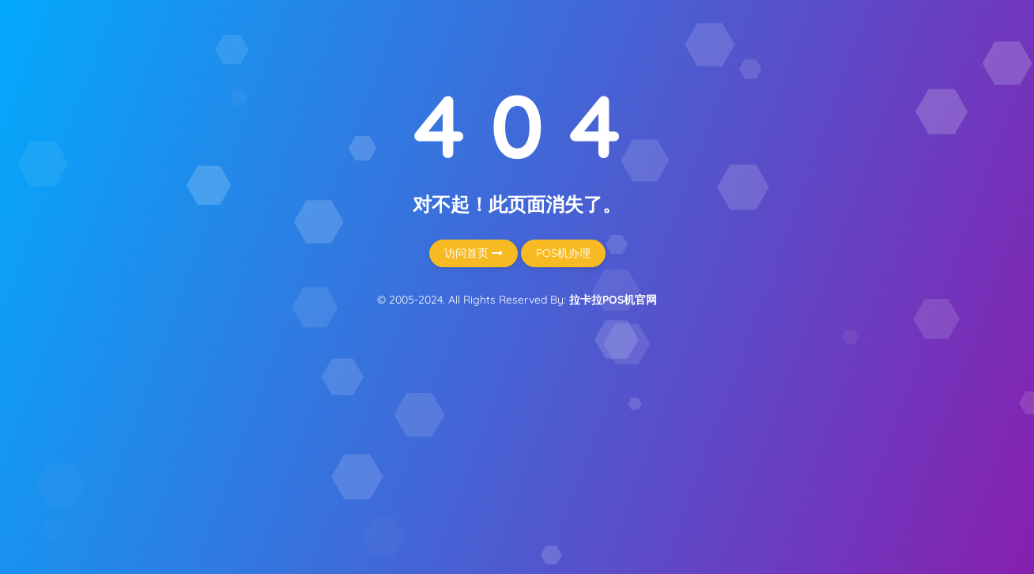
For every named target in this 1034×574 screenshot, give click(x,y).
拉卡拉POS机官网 (613, 300)
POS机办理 (563, 253)
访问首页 (473, 253)
